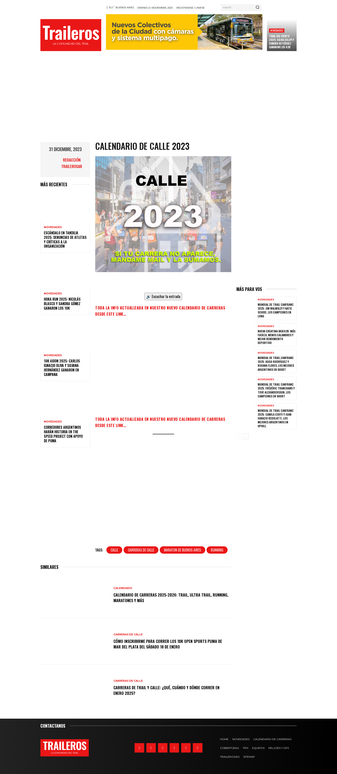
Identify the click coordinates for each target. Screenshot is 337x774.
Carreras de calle (128, 634)
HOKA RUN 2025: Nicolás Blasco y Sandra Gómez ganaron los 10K (62, 304)
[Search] (257, 7)
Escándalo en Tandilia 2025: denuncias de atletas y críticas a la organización (65, 239)
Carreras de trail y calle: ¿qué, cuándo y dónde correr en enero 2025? (169, 690)
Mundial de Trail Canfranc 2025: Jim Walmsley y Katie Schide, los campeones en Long (276, 310)
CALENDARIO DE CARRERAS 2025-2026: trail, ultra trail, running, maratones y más (165, 597)
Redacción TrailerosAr (71, 163)
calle (114, 550)
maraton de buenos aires (182, 550)
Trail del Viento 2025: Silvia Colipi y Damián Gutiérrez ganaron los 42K (281, 41)
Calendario (122, 588)
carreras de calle (141, 550)
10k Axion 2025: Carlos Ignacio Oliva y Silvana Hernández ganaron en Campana (62, 367)
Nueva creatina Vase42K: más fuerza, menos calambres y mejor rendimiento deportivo (276, 337)
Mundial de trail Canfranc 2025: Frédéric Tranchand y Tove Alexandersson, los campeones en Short (276, 390)
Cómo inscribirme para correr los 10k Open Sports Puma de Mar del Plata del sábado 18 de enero (170, 644)
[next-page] (246, 436)
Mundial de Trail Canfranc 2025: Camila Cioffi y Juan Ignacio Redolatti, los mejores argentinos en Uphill (276, 418)
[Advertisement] (168, 103)
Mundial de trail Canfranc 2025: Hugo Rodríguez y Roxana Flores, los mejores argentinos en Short (276, 363)
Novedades (276, 30)
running (217, 550)
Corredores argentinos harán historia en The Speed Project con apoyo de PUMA (63, 434)
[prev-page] (239, 436)
